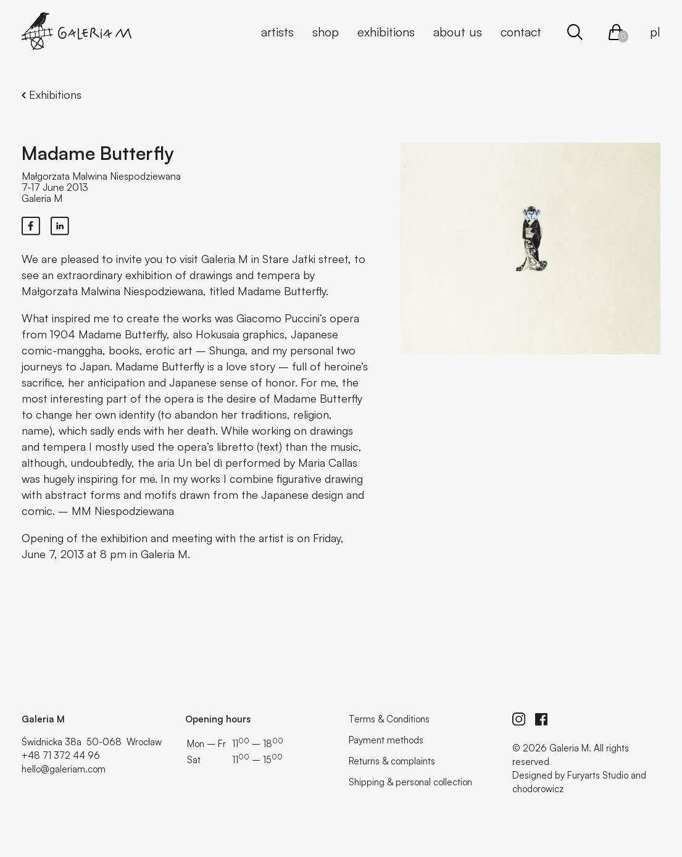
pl (655, 32)
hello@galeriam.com (64, 769)
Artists (277, 32)
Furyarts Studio (597, 775)
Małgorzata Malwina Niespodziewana (101, 176)
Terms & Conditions (389, 719)
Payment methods (386, 740)
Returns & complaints (392, 761)
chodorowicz (537, 789)
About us (457, 32)
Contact (521, 32)
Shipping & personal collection (410, 782)
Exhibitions (386, 32)
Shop (325, 32)
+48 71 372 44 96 (61, 755)
